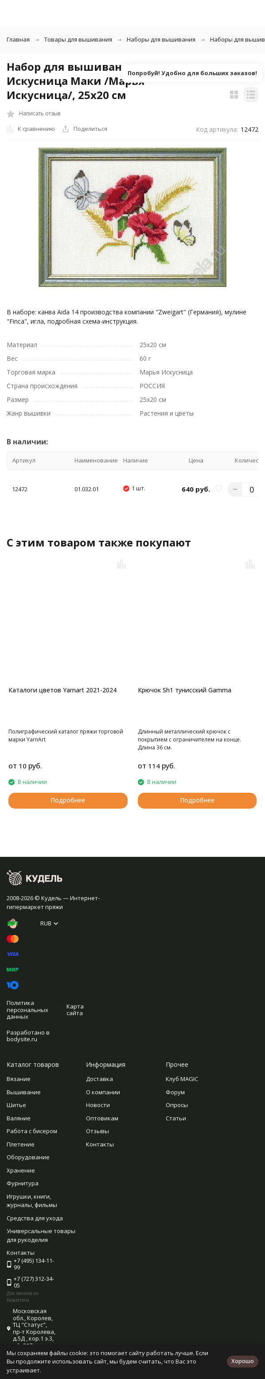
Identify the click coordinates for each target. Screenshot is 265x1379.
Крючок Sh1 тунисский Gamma (184, 690)
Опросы (177, 1105)
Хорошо (242, 1361)
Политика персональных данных (27, 1009)
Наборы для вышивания (161, 39)
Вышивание (24, 1092)
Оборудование (28, 1157)
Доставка (99, 1079)
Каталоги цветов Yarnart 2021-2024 (62, 690)
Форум (175, 1092)
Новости (98, 1105)
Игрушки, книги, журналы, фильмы (32, 1200)
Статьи (176, 1118)
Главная (18, 39)
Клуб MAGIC (182, 1079)
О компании (103, 1092)
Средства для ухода (35, 1218)
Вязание (19, 1079)
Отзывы (97, 1131)
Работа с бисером (32, 1131)
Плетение (21, 1144)
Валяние (19, 1118)
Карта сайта (75, 1009)
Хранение (21, 1170)
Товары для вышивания (78, 39)
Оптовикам (102, 1118)
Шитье (16, 1105)
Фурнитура (23, 1183)
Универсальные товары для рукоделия (41, 1235)
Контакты (100, 1144)
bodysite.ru (22, 1039)
